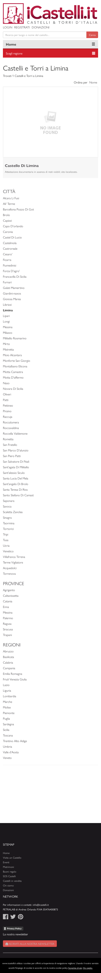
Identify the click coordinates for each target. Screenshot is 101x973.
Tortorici (8, 528)
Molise (7, 707)
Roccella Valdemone (15, 433)
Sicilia (6, 729)
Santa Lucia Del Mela (15, 478)
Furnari (7, 282)
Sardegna (8, 724)
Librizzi (7, 304)
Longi (6, 321)
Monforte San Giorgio (16, 360)
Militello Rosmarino (14, 338)
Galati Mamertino (14, 287)
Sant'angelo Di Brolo (15, 484)
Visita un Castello (12, 857)
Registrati (22, 27)
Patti (5, 400)
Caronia (8, 231)
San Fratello (10, 444)
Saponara (8, 500)
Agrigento (9, 590)
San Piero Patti (12, 456)
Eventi (6, 862)
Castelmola (10, 243)
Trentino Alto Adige (15, 741)
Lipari (6, 315)
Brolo (6, 215)
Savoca (7, 506)
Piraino (7, 411)
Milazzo (7, 332)
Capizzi (7, 220)
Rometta (8, 439)
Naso (6, 383)
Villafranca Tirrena (14, 556)
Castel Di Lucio (12, 237)
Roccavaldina (11, 428)
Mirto (6, 343)
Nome (93, 82)
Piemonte (8, 713)
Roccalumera (11, 422)
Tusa (5, 540)
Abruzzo (8, 651)
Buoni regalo (9, 871)
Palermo (8, 618)
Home (11, 44)
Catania (7, 601)
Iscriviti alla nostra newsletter (29, 944)
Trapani (7, 634)
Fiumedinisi (9, 265)
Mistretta (8, 349)
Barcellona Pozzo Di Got (18, 209)
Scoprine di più (75, 968)
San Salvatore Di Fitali (16, 461)
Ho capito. (88, 968)
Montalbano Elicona (15, 366)
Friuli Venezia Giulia (15, 679)
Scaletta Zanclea (13, 512)
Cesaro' (7, 254)
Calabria (8, 662)
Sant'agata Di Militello (16, 467)
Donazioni (40, 27)
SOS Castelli (9, 876)
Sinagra (7, 517)
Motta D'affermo (13, 377)
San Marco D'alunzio (15, 450)
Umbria (7, 746)
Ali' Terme (9, 203)
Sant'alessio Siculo (14, 472)
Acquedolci (10, 568)
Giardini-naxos (12, 293)
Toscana (8, 735)
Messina (7, 327)
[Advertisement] (50, 796)
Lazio (6, 685)
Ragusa (7, 623)
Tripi (5, 534)
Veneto (7, 757)
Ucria (6, 545)
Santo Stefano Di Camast (18, 495)
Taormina (8, 523)
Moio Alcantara (12, 355)
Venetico (8, 551)
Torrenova (9, 573)
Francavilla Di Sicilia (14, 276)
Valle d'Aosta (11, 752)
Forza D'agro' (11, 271)
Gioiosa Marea (12, 299)
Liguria (7, 690)
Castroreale (10, 248)
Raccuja (7, 416)
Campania (9, 668)
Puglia (6, 718)
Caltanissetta (10, 595)
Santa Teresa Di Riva (15, 489)
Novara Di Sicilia (13, 388)
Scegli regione (14, 53)
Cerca (92, 35)
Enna (6, 606)
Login (7, 27)
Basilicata (8, 657)
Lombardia (9, 696)
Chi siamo (8, 885)
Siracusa (8, 629)
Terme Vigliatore (13, 562)
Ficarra (7, 259)
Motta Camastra (13, 371)
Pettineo (8, 405)
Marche (7, 701)
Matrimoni (8, 867)
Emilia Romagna (12, 673)
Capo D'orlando (13, 226)
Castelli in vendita (12, 881)
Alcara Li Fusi (11, 198)
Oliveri (7, 394)
